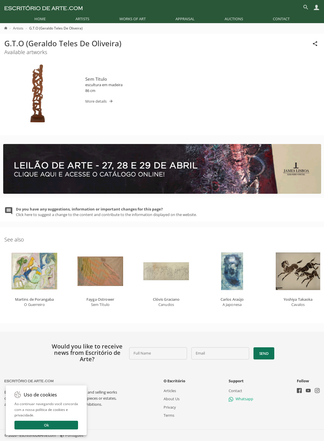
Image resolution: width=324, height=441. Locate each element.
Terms (169, 415)
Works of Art (132, 18)
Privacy (170, 407)
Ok (46, 425)
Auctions (234, 18)
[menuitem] (40, 18)
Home (40, 18)
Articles (170, 391)
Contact (281, 18)
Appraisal (185, 18)
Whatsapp (241, 399)
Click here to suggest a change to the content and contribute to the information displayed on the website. (106, 211)
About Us (171, 399)
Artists (82, 18)
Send (264, 353)
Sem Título (96, 79)
